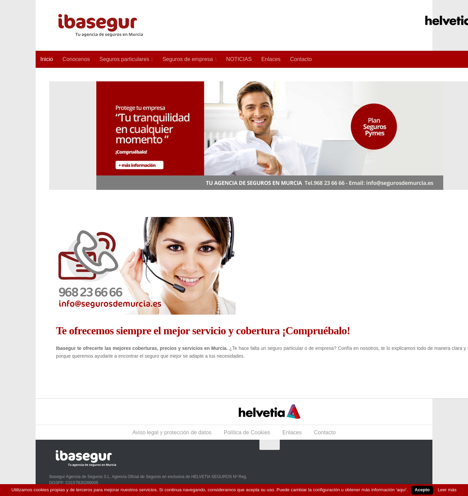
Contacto (301, 59)
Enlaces (270, 59)
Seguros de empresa (187, 59)
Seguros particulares (124, 59)
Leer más (447, 489)
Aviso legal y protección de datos (172, 432)
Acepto (422, 489)
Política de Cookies (247, 432)
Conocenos (76, 59)
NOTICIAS (239, 59)
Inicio (46, 59)
